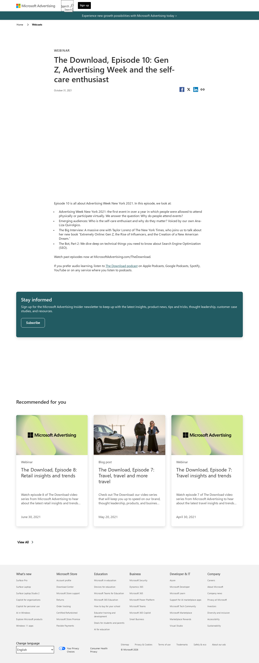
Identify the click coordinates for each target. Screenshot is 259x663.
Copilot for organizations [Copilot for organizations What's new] (28, 599)
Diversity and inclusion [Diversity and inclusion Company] (218, 612)
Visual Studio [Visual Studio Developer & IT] (176, 625)
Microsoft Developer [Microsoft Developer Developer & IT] (180, 586)
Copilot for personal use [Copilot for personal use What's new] (28, 606)
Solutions (88, 6)
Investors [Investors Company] (211, 606)
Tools (104, 6)
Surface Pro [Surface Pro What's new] (21, 580)
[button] (181, 89)
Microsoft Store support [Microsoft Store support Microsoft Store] (68, 593)
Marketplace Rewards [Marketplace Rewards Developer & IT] (180, 619)
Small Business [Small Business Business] (137, 619)
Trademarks (182, 644)
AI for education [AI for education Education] (102, 629)
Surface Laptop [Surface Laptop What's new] (23, 586)
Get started (68, 6)
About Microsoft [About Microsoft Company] (215, 586)
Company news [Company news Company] (214, 593)
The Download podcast (122, 266)
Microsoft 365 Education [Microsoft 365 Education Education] (106, 599)
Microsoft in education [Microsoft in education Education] (105, 580)
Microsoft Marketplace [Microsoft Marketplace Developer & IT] (181, 612)
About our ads (219, 644)
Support (151, 6)
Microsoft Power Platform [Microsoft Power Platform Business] (142, 599)
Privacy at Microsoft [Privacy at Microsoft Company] (217, 599)
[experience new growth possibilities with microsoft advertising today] (129, 15)
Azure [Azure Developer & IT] (172, 580)
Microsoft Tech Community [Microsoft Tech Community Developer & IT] (183, 606)
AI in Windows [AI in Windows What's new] (23, 612)
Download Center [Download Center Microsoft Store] (65, 586)
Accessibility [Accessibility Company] (213, 619)
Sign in (166, 6)
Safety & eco (200, 644)
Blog (137, 6)
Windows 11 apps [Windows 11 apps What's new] (24, 625)
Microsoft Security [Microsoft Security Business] (138, 580)
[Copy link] (202, 89)
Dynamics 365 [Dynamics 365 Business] (136, 586)
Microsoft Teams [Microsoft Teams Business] (138, 606)
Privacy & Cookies (143, 644)
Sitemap (125, 644)
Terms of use (164, 644)
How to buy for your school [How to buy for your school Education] (107, 606)
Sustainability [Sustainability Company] (214, 625)
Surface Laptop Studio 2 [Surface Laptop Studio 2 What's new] (27, 593)
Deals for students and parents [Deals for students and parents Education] (109, 622)
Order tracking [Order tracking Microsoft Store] (63, 606)
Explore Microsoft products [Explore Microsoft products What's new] (29, 619)
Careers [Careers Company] (211, 580)
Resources (121, 6)
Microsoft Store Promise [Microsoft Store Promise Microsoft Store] (68, 619)
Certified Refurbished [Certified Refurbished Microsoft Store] (66, 612)
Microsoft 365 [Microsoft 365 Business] (136, 593)
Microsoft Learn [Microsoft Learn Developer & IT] (177, 593)
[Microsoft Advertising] (37, 5)
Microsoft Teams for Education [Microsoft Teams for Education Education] (109, 593)
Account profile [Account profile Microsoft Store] (63, 580)
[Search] (217, 5)
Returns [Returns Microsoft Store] (60, 599)
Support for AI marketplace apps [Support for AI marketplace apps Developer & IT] (185, 599)
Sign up (234, 5)
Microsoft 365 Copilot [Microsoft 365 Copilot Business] (140, 612)
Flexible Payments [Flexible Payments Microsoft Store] (65, 625)
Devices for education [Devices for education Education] (104, 586)
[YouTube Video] (129, 139)
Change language (28, 643)
